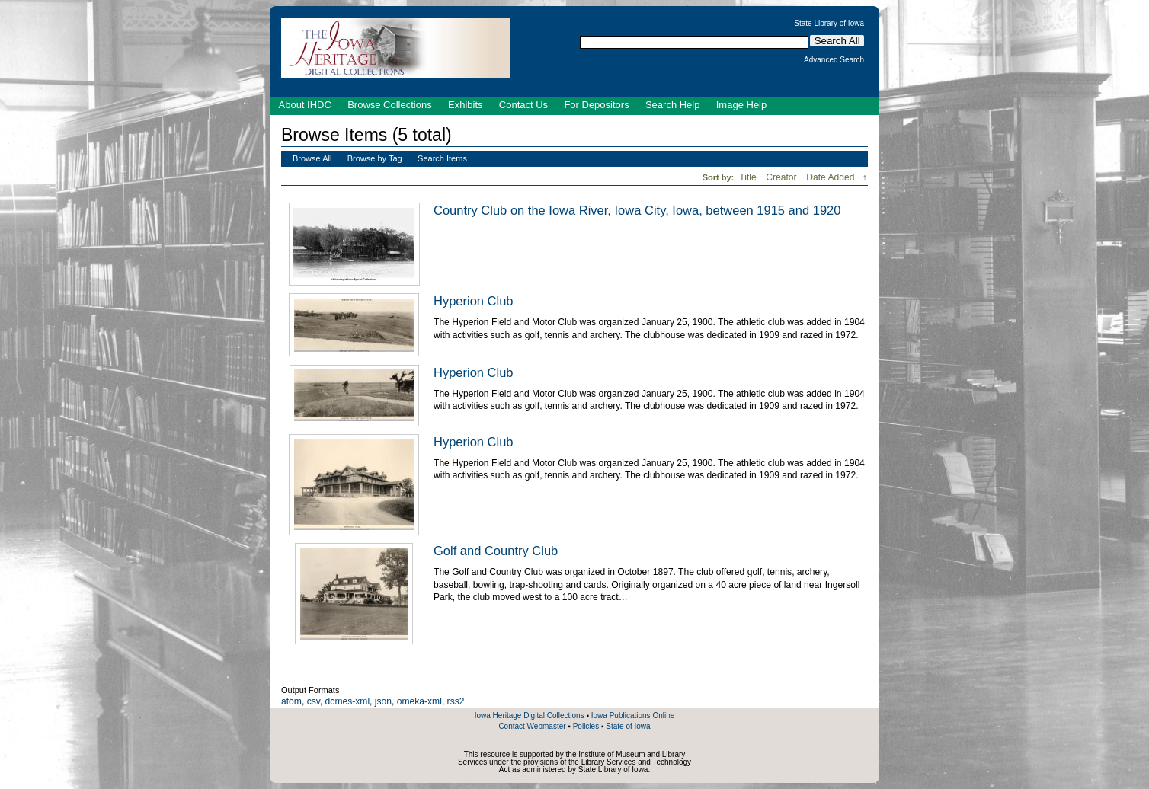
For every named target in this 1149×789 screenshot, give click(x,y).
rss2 (456, 701)
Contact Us (523, 104)
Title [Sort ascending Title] (749, 177)
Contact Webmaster (531, 726)
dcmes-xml (347, 701)
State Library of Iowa (829, 23)
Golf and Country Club (496, 550)
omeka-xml (419, 701)
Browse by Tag (374, 158)
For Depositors (596, 104)
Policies (586, 726)
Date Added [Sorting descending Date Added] (831, 177)
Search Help (672, 104)
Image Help (741, 104)
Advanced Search (834, 60)
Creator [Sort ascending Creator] (782, 177)
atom (291, 701)
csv (313, 701)
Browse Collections (389, 104)
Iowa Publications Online (633, 715)
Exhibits (465, 104)
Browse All (312, 158)
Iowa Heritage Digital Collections (529, 715)
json (383, 701)
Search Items (442, 158)
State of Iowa (628, 726)
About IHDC (305, 104)
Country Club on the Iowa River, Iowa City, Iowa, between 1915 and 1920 (637, 210)
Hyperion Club (474, 301)
